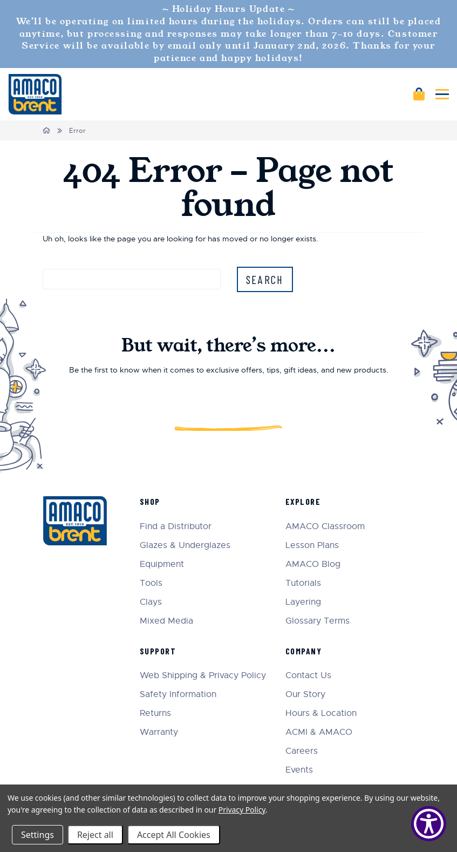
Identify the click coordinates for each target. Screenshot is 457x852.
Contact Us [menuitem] (308, 676)
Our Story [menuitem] (305, 694)
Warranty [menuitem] (159, 732)
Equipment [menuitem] (162, 564)
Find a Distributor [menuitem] (176, 527)
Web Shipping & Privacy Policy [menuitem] (203, 676)
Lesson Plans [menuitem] (312, 545)
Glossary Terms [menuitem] (317, 621)
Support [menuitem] (158, 651)
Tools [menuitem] (151, 583)
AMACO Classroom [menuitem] (325, 527)
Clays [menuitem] (151, 602)
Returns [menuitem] (155, 713)
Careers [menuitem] (301, 751)
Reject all (95, 835)
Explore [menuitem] (303, 501)
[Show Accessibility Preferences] (428, 823)
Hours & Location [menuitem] (321, 713)
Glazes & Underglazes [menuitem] (185, 545)
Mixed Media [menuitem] (166, 621)
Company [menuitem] (303, 651)
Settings (37, 835)
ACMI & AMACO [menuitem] (318, 732)
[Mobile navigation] (442, 94)
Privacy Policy (242, 809)
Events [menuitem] (299, 770)
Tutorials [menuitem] (303, 583)
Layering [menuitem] (303, 602)
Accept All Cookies (173, 835)
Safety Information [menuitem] (178, 694)
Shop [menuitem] (150, 501)
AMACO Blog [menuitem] (312, 564)
